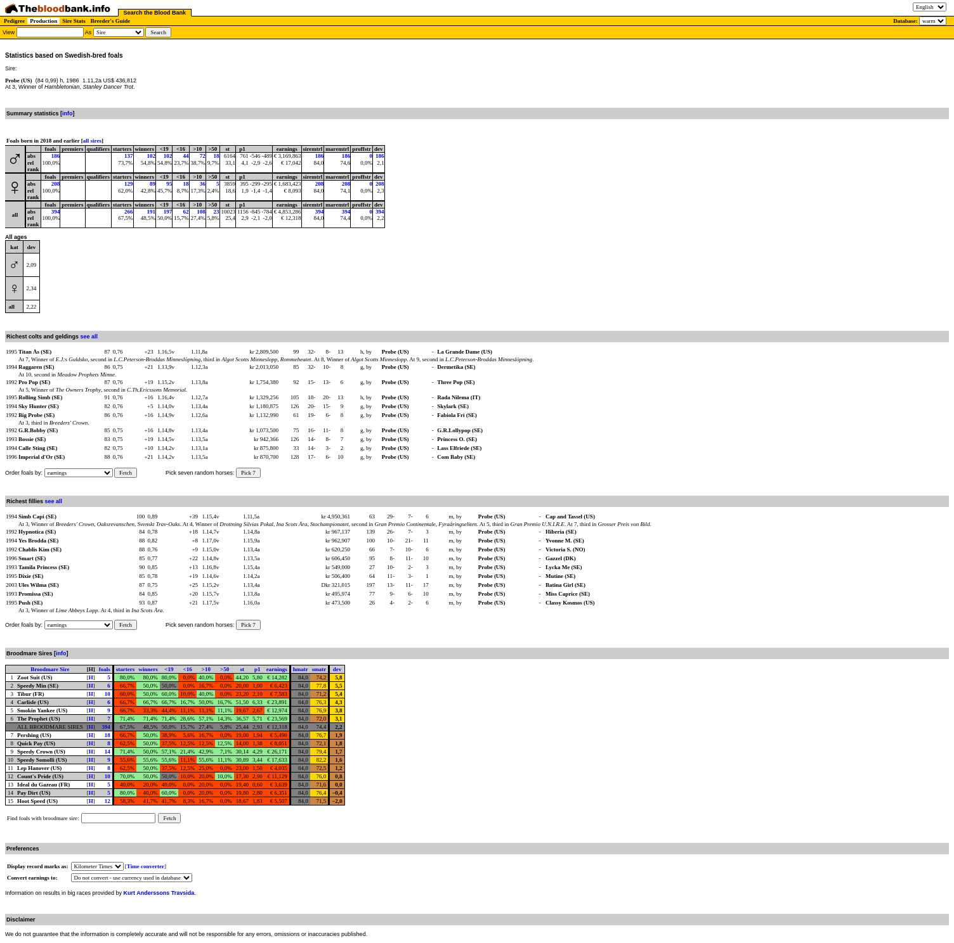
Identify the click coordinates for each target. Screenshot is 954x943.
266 (128, 211)
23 (216, 211)
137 (128, 156)
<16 (187, 669)
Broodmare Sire (49, 669)
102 (151, 156)
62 (186, 211)
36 (203, 184)
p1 (257, 669)
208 (55, 184)
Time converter (145, 866)
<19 (168, 669)
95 (169, 184)
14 (107, 751)
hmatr (300, 669)
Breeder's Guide (111, 21)
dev (337, 669)
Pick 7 (248, 473)
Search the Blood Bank (155, 13)
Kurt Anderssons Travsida (159, 893)
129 (128, 184)
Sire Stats (74, 21)
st (242, 669)
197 (168, 211)
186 (55, 156)
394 (55, 211)
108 (201, 211)
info (67, 113)
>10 (206, 669)
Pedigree (14, 21)
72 (203, 156)
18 (216, 156)
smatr (319, 669)
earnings (276, 669)
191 (151, 211)
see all (89, 336)
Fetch (125, 473)
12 (107, 801)
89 (152, 184)
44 (186, 156)
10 (107, 694)
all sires (92, 141)
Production (43, 21)
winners (148, 669)
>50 (224, 669)
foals (104, 669)
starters (125, 669)
